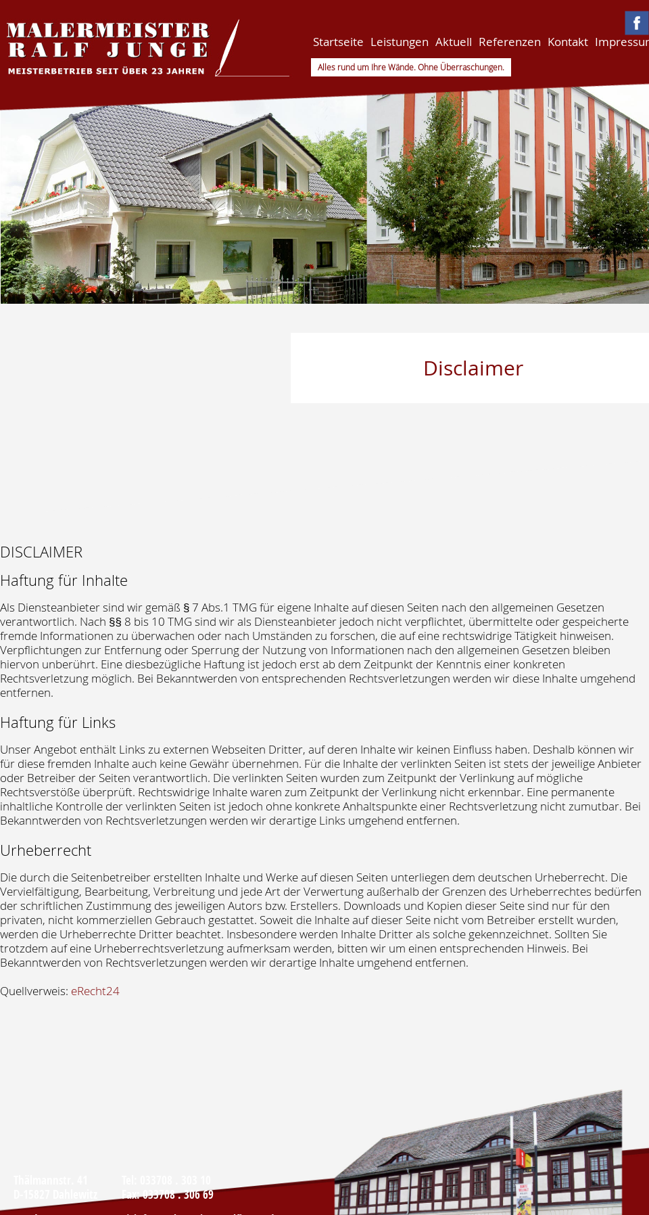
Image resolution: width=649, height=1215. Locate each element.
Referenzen (510, 42)
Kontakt (568, 42)
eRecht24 (95, 991)
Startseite (338, 42)
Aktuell (453, 42)
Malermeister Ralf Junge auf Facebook (637, 23)
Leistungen (399, 42)
